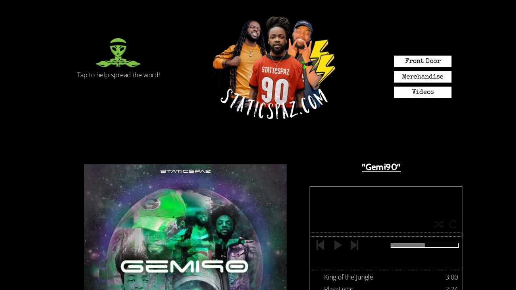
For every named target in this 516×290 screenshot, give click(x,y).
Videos (423, 92)
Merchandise (422, 77)
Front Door (423, 61)
